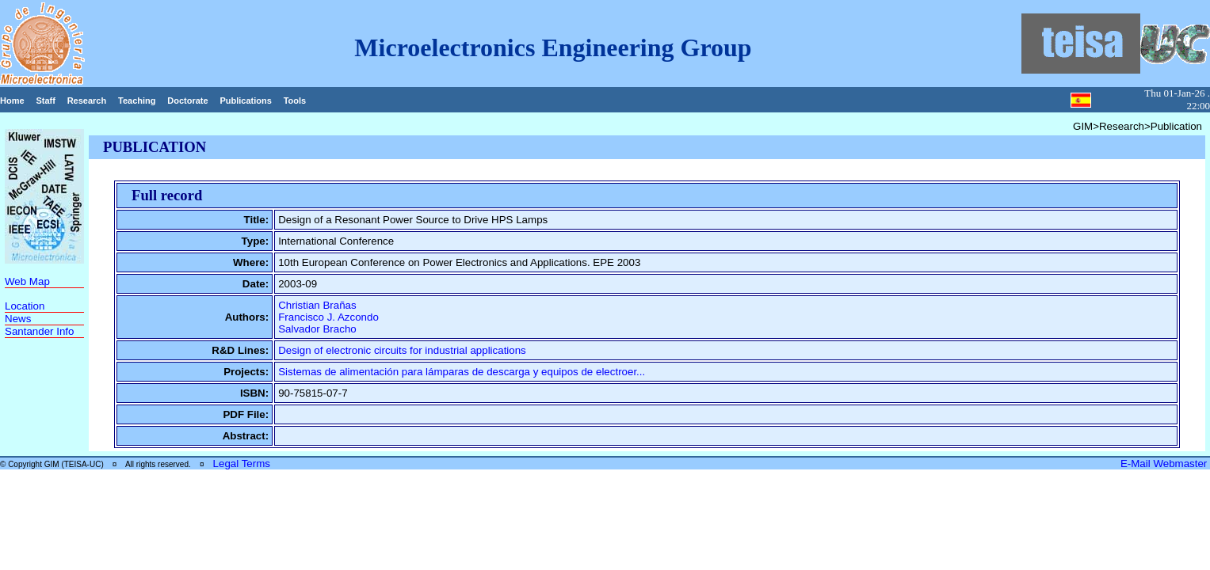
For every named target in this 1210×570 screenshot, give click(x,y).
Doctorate (187, 100)
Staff (45, 100)
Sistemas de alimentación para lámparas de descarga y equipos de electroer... (461, 372)
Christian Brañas (317, 305)
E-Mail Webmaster (1165, 463)
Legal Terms (241, 463)
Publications (245, 100)
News (18, 319)
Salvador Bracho (317, 329)
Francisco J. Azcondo (328, 317)
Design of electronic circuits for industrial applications (402, 350)
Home (12, 100)
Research (87, 100)
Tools (295, 100)
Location (24, 306)
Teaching (136, 100)
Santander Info (39, 331)
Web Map (27, 281)
